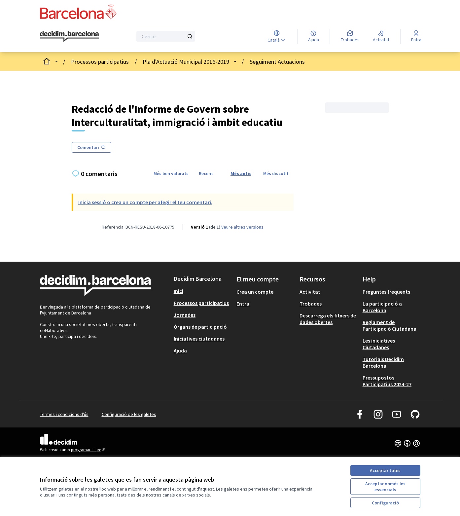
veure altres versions (242, 227)
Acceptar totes (385, 470)
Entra (242, 303)
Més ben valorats (171, 173)
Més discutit (276, 173)
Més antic (240, 173)
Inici (178, 291)
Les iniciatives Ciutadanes (379, 343)
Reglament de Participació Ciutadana (389, 325)
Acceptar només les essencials (385, 487)
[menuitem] (202, 291)
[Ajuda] (313, 36)
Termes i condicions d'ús (64, 414)
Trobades (311, 303)
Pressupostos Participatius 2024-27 (387, 380)
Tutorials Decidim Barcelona (383, 362)
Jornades (184, 315)
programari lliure (88, 450)
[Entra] (416, 36)
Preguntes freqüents (386, 291)
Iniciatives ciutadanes (199, 338)
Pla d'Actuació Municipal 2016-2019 (186, 61)
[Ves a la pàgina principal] (69, 36)
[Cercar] (165, 36)
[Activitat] (381, 36)
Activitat (310, 291)
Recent (206, 173)
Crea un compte (254, 291)
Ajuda (180, 350)
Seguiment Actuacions (277, 61)
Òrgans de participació (200, 326)
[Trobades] (350, 36)
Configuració (385, 503)
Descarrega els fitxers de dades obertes (328, 318)
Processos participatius (100, 61)
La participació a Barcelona (382, 306)
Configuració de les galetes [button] (129, 414)
